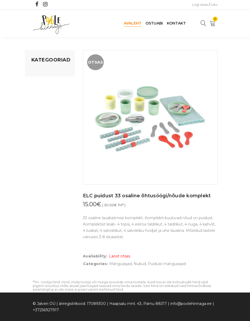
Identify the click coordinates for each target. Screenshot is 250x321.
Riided (37, 126)
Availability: (95, 256)
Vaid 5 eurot (42, 147)
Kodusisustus (43, 91)
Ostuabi (154, 23)
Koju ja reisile (43, 81)
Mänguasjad (42, 71)
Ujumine (39, 137)
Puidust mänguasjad (167, 263)
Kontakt (176, 23)
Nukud (140, 263)
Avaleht (132, 23)
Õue (35, 116)
